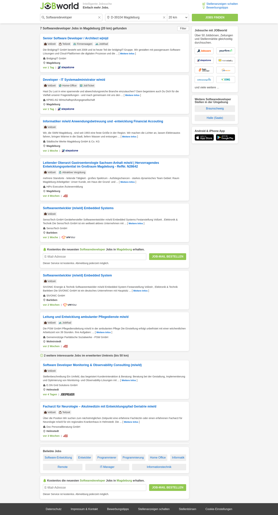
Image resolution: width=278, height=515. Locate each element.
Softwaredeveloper (57, 28)
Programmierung (133, 457)
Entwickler (84, 457)
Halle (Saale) (215, 117)
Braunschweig (215, 108)
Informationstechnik (159, 466)
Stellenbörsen (187, 509)
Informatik (178, 457)
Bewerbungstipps (217, 7)
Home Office (158, 457)
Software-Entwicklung (58, 457)
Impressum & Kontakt (84, 509)
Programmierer (106, 457)
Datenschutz (54, 509)
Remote (63, 466)
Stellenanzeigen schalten (222, 3)
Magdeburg (91, 28)
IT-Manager (107, 466)
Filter (183, 28)
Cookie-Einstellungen (218, 509)
